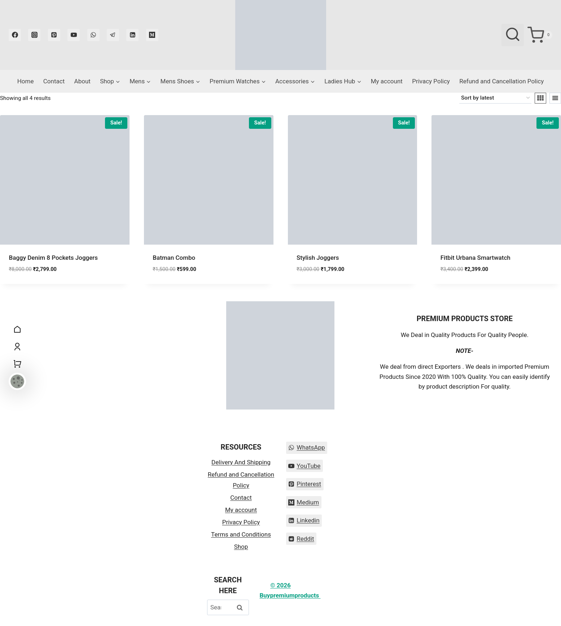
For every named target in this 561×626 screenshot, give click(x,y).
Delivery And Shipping (241, 462)
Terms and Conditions (241, 534)
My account (387, 81)
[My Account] (17, 346)
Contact (54, 81)
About (82, 81)
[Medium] (152, 35)
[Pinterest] (54, 35)
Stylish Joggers (318, 257)
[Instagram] (34, 35)
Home (25, 81)
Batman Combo (174, 257)
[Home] (17, 329)
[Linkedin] (132, 35)
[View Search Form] (512, 35)
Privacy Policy (431, 81)
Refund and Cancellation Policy (501, 81)
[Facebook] (15, 35)
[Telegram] (113, 35)
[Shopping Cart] (539, 35)
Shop (241, 546)
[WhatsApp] (93, 35)
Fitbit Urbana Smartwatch (475, 257)
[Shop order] (495, 98)
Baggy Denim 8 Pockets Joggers (53, 257)
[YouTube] (73, 35)
